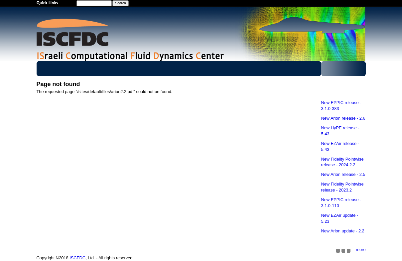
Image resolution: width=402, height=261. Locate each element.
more (360, 249)
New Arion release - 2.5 (343, 174)
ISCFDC (77, 257)
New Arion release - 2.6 (343, 118)
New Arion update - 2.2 (342, 230)
